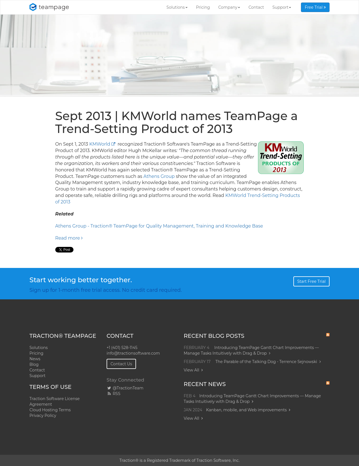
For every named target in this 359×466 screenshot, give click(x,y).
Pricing (203, 7)
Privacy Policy (42, 415)
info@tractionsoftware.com (133, 353)
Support (281, 7)
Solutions (177, 7)
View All (191, 370)
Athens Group (158, 176)
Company (229, 7)
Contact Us (121, 363)
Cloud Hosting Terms (50, 409)
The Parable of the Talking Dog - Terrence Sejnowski (268, 361)
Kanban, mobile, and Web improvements (246, 409)
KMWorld (99, 144)
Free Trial (315, 7)
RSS (113, 393)
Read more (69, 238)
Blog (34, 364)
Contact (256, 7)
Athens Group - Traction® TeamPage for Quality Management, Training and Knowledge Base (159, 226)
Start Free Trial (311, 281)
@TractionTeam (125, 388)
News (34, 358)
